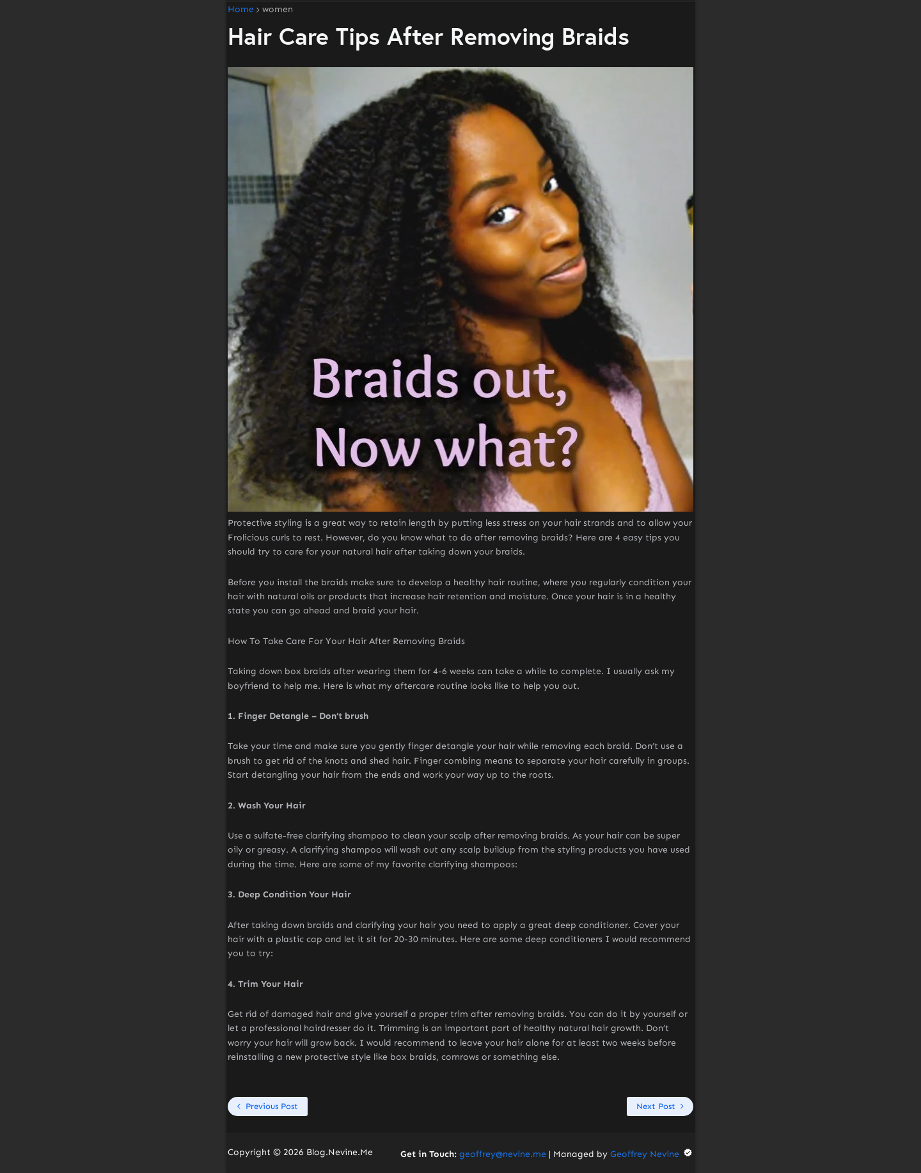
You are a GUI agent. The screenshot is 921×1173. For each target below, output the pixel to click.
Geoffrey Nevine (651, 1154)
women (277, 9)
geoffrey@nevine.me (502, 1154)
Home (241, 9)
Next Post (655, 1106)
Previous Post (272, 1106)
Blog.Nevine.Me (339, 1152)
